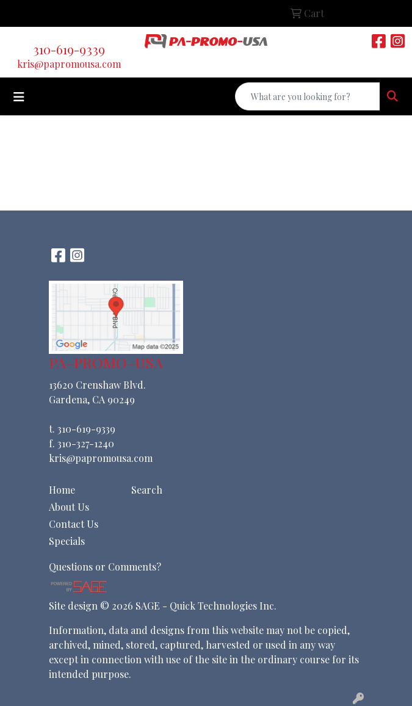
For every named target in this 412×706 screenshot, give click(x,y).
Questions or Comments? (105, 566)
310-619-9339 (69, 49)
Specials (67, 541)
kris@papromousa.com (69, 63)
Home (62, 489)
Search (146, 489)
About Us (69, 506)
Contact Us (73, 523)
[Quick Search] (307, 96)
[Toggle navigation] (19, 97)
